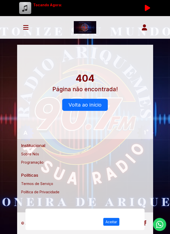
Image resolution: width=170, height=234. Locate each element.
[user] (144, 27)
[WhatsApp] (159, 224)
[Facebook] (145, 223)
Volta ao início (85, 105)
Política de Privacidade (40, 192)
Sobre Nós (30, 154)
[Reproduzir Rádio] (147, 8)
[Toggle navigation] (25, 27)
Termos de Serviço (37, 183)
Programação (32, 162)
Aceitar (111, 222)
